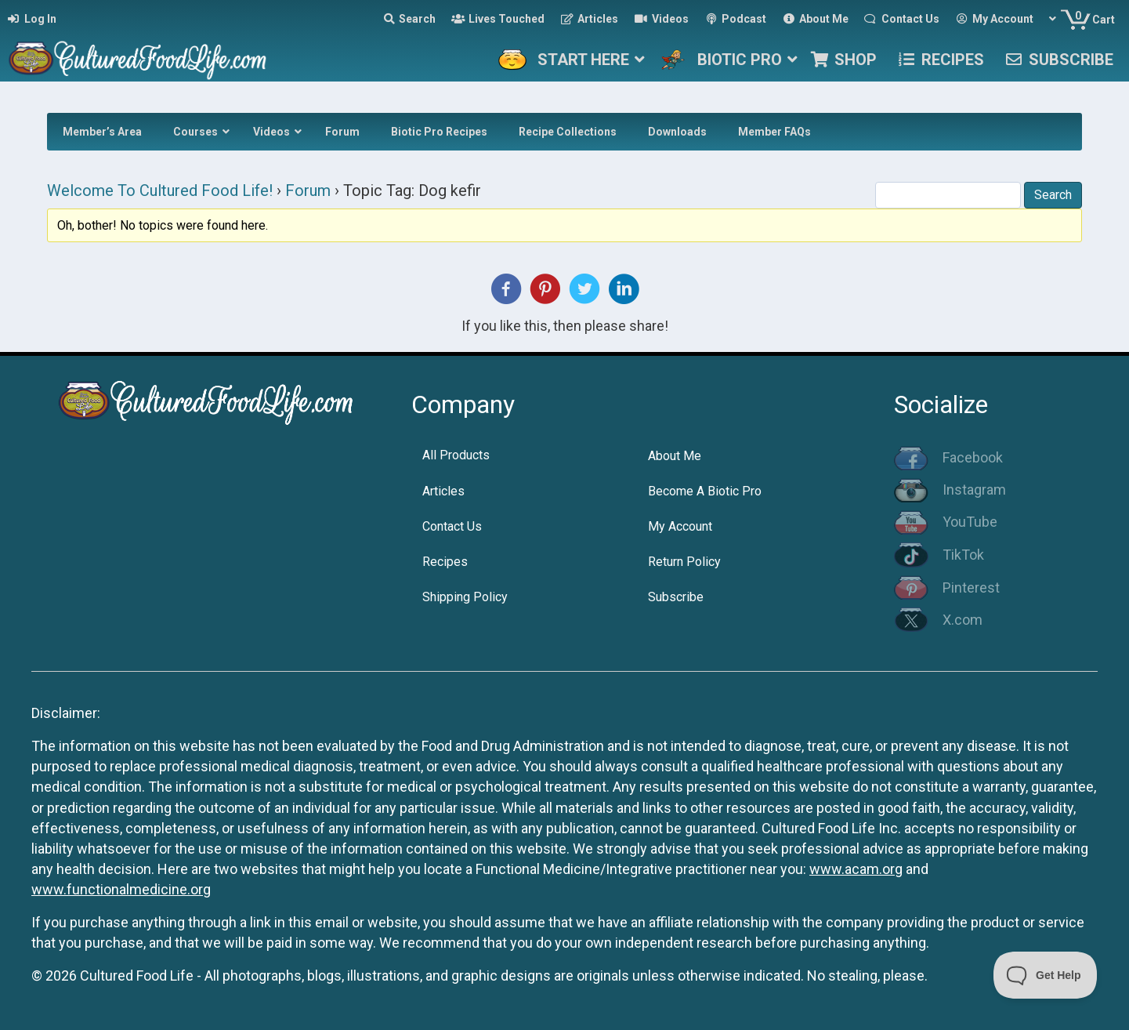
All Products (456, 455)
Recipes (445, 561)
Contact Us (452, 526)
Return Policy (684, 561)
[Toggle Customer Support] (1045, 975)
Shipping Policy (465, 596)
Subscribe (676, 596)
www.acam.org (856, 869)
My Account (680, 526)
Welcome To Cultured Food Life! (160, 190)
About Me (674, 455)
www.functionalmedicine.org (121, 889)
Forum (308, 190)
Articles (443, 491)
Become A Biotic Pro (705, 491)
